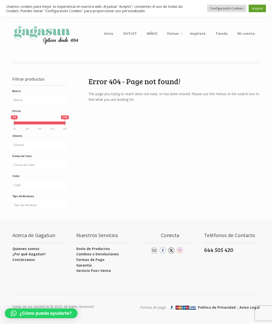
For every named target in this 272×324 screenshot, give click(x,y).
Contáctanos (23, 259)
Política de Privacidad (217, 307)
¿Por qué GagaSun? (29, 254)
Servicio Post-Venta (93, 270)
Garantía (84, 265)
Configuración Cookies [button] (226, 8)
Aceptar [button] (257, 8)
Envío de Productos (93, 248)
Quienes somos (25, 248)
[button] (41, 313)
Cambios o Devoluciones (97, 254)
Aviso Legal (249, 307)
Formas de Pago (90, 259)
